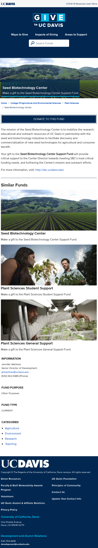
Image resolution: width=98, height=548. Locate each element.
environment (13, 433)
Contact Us (58, 492)
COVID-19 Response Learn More (81, 3)
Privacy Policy (9, 509)
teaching (10, 444)
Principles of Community (66, 485)
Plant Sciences (72, 103)
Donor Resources (11, 479)
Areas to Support (76, 34)
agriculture (12, 428)
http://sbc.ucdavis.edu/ (49, 170)
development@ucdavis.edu (15, 544)
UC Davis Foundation (64, 479)
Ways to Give (19, 34)
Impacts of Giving (46, 34)
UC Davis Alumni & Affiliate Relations (23, 503)
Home (4, 103)
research (11, 439)
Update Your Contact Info (66, 498)
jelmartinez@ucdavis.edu (15, 372)
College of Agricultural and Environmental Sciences (35, 103)
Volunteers (7, 496)
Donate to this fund (49, 119)
